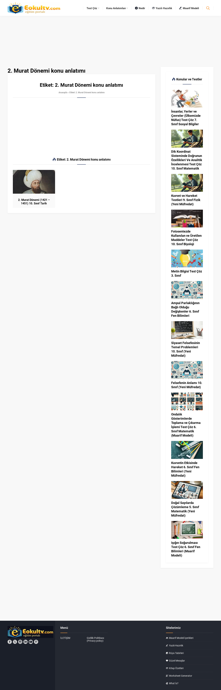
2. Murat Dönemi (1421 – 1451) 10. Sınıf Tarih (34, 201)
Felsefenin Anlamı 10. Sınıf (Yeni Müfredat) (186, 385)
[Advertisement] (81, 127)
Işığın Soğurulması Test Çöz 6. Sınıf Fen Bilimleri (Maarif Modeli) (185, 548)
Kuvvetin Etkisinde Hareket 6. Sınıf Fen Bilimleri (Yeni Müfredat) (185, 469)
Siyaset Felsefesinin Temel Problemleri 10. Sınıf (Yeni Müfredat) (185, 349)
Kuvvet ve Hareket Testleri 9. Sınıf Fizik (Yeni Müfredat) (185, 199)
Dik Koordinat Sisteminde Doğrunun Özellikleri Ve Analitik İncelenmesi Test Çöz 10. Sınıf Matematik (186, 159)
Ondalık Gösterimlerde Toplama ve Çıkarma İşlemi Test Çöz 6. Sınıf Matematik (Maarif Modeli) (186, 424)
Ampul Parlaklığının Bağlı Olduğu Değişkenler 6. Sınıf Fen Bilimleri (185, 309)
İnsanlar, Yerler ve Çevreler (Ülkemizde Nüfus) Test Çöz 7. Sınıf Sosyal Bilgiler (186, 117)
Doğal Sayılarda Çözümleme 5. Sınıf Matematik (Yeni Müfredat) (185, 509)
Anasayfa (63, 92)
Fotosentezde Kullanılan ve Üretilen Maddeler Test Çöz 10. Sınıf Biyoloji (186, 237)
